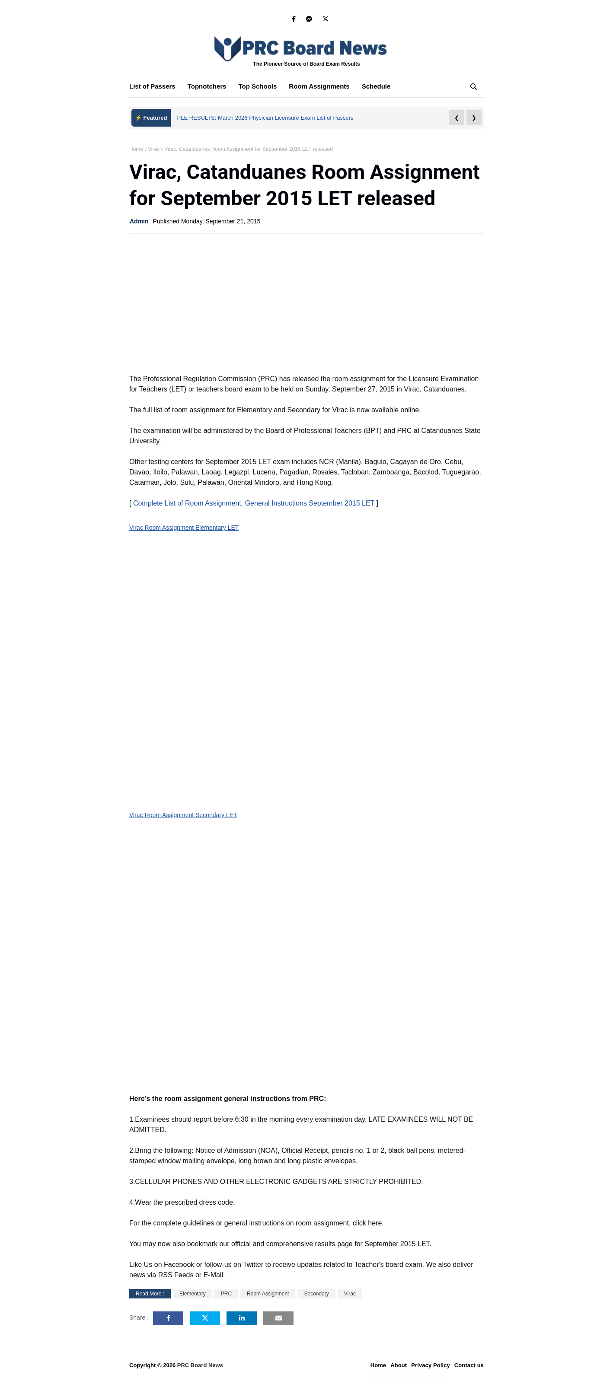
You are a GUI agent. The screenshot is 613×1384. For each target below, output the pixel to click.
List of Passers (152, 86)
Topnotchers (207, 86)
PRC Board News (200, 1365)
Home (136, 149)
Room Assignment (268, 1294)
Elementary (192, 1294)
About (398, 1365)
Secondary (316, 1294)
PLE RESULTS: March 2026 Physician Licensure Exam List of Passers (265, 118)
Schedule (376, 86)
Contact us (469, 1365)
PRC (226, 1294)
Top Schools (257, 86)
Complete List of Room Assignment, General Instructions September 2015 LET (253, 503)
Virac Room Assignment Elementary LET (184, 527)
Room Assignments (319, 86)
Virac (154, 149)
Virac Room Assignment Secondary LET (183, 814)
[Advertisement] (306, 302)
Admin (139, 221)
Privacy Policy (430, 1365)
